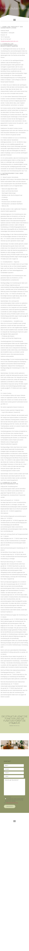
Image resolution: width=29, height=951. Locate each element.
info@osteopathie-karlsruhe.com (9, 41)
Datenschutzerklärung (12, 803)
